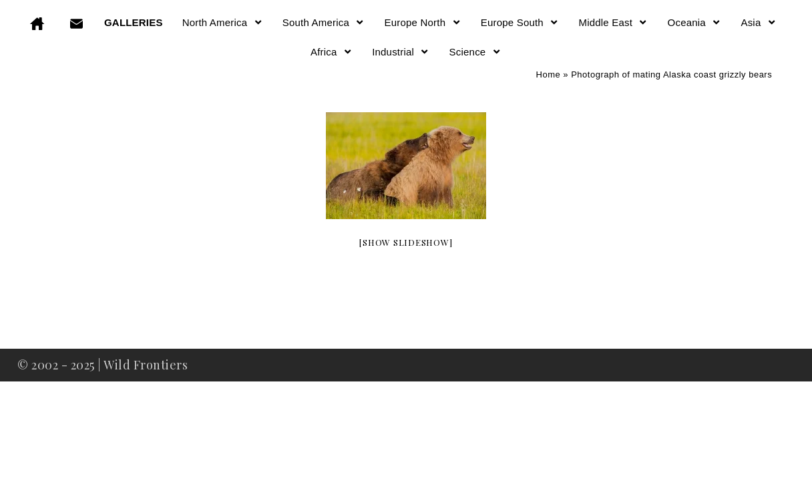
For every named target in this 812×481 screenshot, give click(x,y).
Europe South (520, 22)
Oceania (695, 22)
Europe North (423, 22)
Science (475, 52)
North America (222, 22)
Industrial (400, 52)
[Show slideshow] (405, 242)
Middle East (613, 22)
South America (323, 22)
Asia (759, 22)
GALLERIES (133, 22)
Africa (332, 52)
